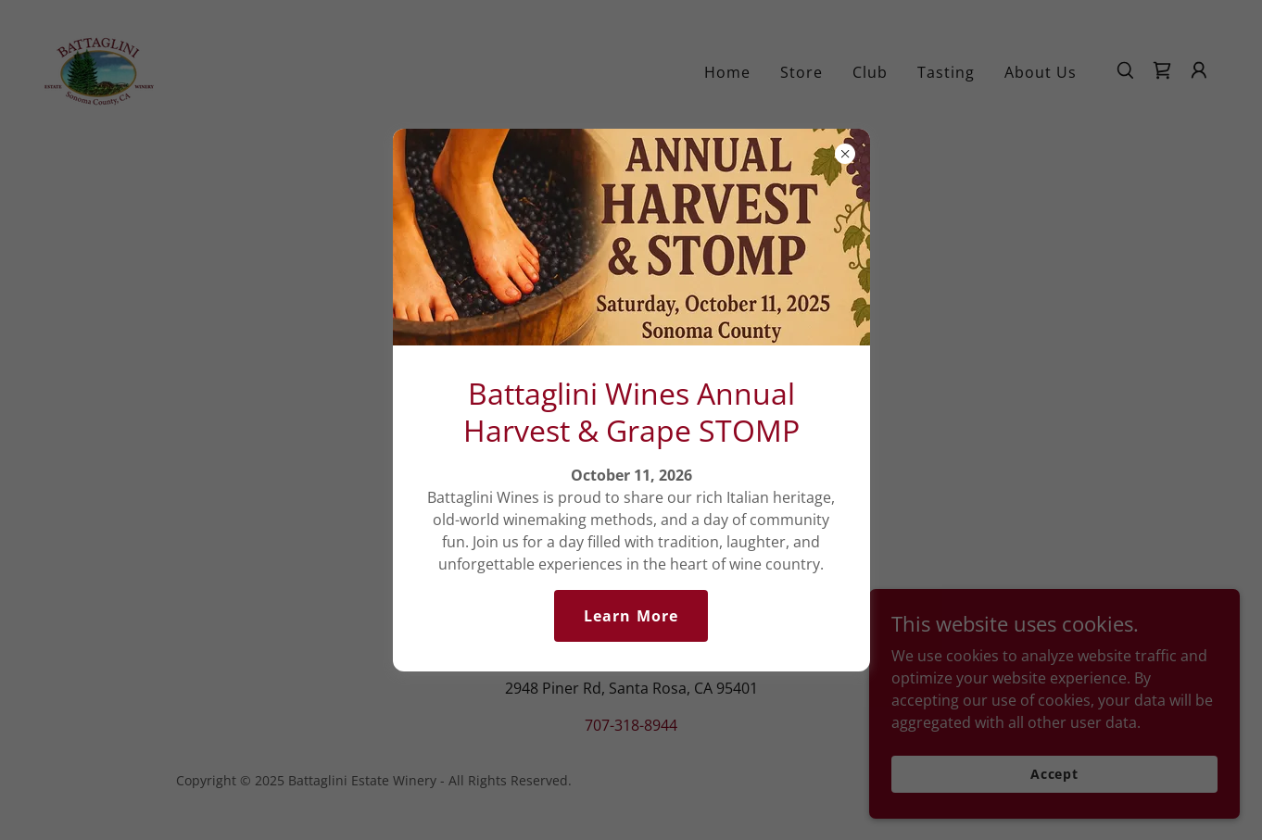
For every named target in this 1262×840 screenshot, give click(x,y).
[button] (1199, 70)
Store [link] (801, 72)
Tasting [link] (946, 72)
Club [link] (870, 72)
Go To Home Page (630, 438)
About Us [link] (1040, 72)
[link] (99, 68)
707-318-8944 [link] (631, 725)
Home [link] (727, 72)
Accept (1054, 774)
